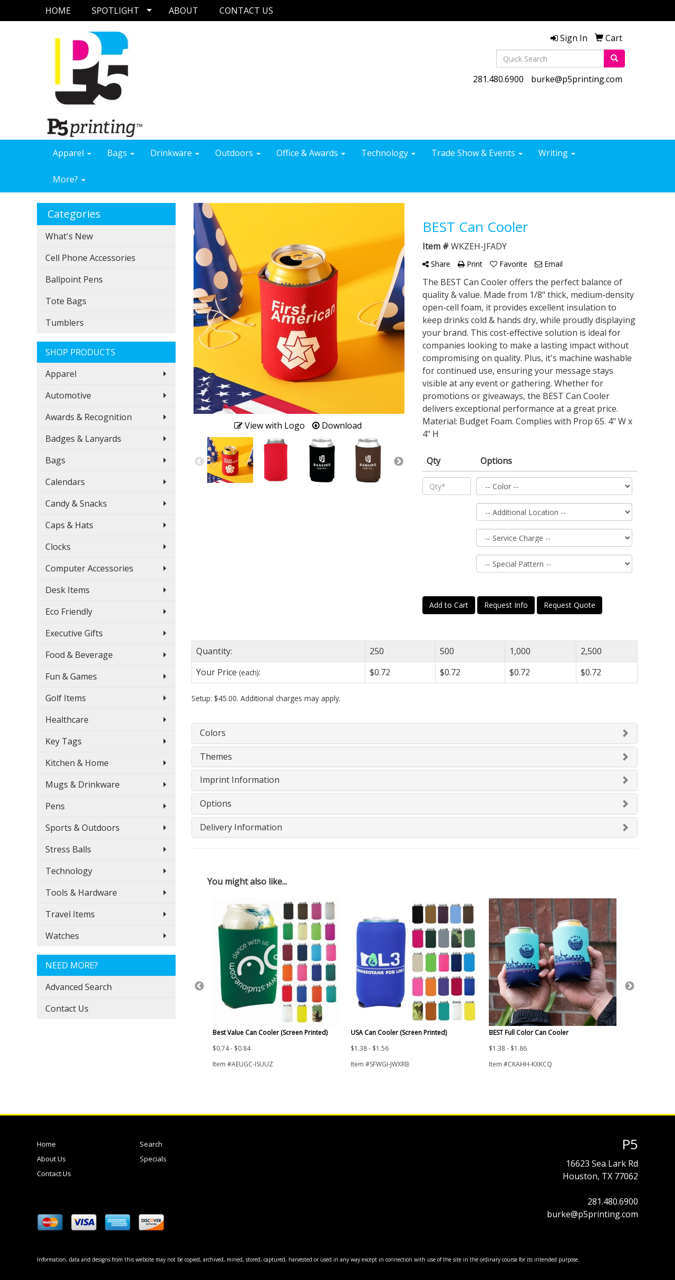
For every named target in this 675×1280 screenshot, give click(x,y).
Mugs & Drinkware (82, 784)
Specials (153, 1158)
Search (151, 1144)
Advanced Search (78, 987)
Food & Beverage (79, 655)
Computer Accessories (89, 568)
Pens (55, 806)
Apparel (72, 153)
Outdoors (238, 153)
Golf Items (65, 698)
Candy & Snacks (76, 503)
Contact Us (67, 1008)
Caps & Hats (69, 525)
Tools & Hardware (81, 892)
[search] (614, 58)
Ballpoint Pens (74, 279)
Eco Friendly (68, 611)
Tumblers (64, 322)
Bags (120, 153)
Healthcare (67, 719)
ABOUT (183, 10)
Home (46, 1144)
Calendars (65, 482)
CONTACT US (246, 10)
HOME (58, 10)
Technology (388, 153)
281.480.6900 (498, 79)
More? (69, 179)
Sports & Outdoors (82, 827)
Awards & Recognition (88, 417)
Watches (62, 936)
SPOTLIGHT (115, 10)
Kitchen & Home (77, 763)
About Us (51, 1158)
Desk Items (67, 590)
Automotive (68, 395)
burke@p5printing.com (576, 79)
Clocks (58, 546)
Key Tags (63, 741)
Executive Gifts (74, 633)
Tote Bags (65, 301)
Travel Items (70, 914)
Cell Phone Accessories (90, 258)
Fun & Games (71, 676)
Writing (556, 153)
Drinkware (174, 153)
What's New (69, 236)
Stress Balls (68, 849)
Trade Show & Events (477, 153)
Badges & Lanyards (83, 438)
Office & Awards (310, 153)
